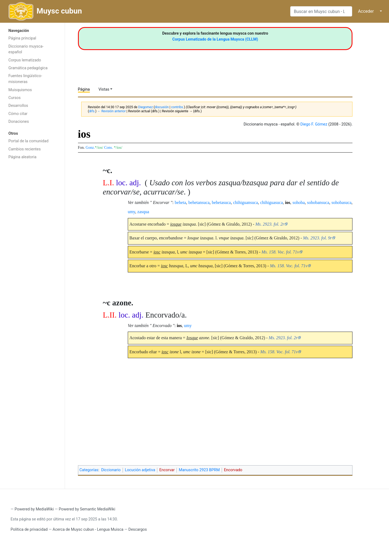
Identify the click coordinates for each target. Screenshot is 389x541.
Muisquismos (20, 90)
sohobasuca (342, 202)
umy (131, 211)
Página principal (22, 38)
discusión (162, 107)
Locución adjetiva (140, 470)
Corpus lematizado (24, 60)
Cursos (14, 97)
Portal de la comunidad (28, 141)
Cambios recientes (24, 149)
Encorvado (233, 470)
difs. (92, 111)
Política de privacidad (29, 529)
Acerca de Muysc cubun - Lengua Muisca (88, 529)
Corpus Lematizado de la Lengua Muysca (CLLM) (215, 39)
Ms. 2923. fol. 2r (269, 224)
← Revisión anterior (111, 111)
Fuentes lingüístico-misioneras (25, 79)
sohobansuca (318, 202)
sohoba (298, 202)
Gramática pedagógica (28, 68)
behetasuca (221, 202)
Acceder (366, 11)
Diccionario (111, 470)
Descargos (137, 529)
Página (84, 89)
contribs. (177, 107)
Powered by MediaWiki (34, 509)
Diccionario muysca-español (26, 49)
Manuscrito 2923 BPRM (199, 470)
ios (287, 202)
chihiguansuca (245, 202)
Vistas (104, 89)
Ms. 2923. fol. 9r (317, 238)
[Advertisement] (32, 248)
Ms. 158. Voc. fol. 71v (280, 252)
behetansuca (199, 202)
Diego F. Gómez (314, 124)
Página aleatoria (22, 157)
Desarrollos (18, 105)
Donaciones (18, 121)
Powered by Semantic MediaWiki (87, 509)
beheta (180, 202)
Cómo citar (17, 113)
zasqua (143, 211)
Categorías (89, 470)
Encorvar (167, 470)
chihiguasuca (271, 202)
